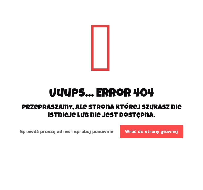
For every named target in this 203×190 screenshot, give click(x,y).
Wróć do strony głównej (151, 131)
